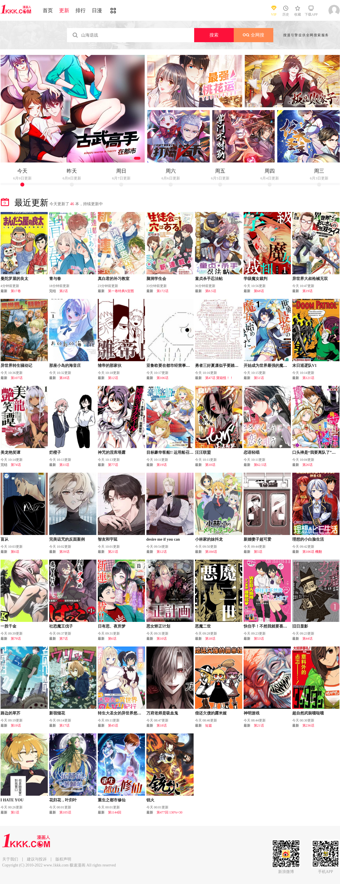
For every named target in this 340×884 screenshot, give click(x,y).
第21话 (113, 552)
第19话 (307, 291)
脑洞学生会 (156, 279)
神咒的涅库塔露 (111, 452)
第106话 (162, 378)
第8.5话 (210, 291)
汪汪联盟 (203, 452)
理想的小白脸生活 (308, 539)
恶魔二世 (203, 626)
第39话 (64, 552)
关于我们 (10, 859)
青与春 (55, 279)
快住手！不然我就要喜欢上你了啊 (273, 626)
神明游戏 (251, 713)
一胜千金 (8, 626)
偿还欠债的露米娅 (211, 713)
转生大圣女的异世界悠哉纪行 (123, 713)
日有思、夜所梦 (111, 626)
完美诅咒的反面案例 (67, 539)
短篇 (208, 725)
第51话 (259, 378)
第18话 (64, 378)
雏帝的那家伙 (110, 365)
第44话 (307, 639)
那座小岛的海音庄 (65, 365)
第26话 (307, 465)
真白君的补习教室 (113, 279)
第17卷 (16, 291)
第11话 (64, 465)
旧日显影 (300, 626)
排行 (80, 10)
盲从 (4, 539)
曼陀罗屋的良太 (14, 279)
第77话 (113, 465)
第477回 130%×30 (170, 812)
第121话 (308, 378)
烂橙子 (55, 452)
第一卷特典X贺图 (121, 291)
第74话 (16, 465)
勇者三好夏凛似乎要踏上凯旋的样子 (226, 365)
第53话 (259, 639)
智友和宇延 (108, 539)
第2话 (63, 291)
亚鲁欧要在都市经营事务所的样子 (176, 365)
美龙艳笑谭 (10, 452)
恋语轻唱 (251, 452)
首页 (48, 10)
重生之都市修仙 (111, 800)
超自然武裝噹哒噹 (308, 713)
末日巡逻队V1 (304, 365)
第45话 (113, 725)
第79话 (16, 639)
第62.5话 (260, 465)
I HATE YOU (12, 800)
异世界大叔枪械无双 (310, 279)
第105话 (65, 812)
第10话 (210, 465)
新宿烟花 (57, 713)
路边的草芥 (10, 713)
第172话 (162, 291)
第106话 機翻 (312, 552)
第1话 (15, 812)
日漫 (97, 10)
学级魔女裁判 (255, 279)
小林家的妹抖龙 (209, 539)
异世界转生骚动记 (16, 365)
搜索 (213, 35)
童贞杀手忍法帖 (209, 279)
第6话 (15, 552)
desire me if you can (163, 539)
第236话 (308, 725)
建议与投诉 (37, 859)
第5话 (258, 552)
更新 (64, 10)
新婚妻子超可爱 (257, 539)
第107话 (17, 378)
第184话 (211, 552)
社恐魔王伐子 (61, 626)
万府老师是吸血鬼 (162, 713)
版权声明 (63, 859)
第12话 (113, 378)
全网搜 (253, 35)
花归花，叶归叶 (63, 800)
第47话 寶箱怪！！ (219, 378)
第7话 (63, 639)
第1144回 (115, 812)
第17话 (64, 725)
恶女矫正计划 (158, 626)
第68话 (259, 291)
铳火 (150, 800)
